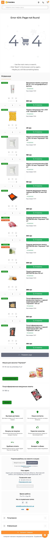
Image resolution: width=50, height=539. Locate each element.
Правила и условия (26, 466)
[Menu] (2, 2)
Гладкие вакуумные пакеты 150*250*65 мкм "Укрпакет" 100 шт (37, 219)
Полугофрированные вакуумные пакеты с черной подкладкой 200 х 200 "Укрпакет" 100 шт (36, 301)
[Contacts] (43, 2)
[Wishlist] (12, 98)
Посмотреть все (10, 379)
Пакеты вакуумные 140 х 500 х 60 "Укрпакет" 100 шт (37, 110)
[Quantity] (12, 105)
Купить (7, 402)
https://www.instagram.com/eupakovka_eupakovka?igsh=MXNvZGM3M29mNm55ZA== (26, 502)
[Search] (3, 7)
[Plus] (20, 105)
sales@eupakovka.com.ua (25, 506)
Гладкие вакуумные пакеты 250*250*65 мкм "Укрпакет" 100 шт (37, 246)
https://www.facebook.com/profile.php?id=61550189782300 (22, 502)
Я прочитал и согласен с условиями (26, 466)
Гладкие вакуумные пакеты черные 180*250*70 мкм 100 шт (36, 192)
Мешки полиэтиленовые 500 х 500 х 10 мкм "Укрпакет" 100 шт (37, 165)
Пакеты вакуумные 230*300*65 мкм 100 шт (34, 272)
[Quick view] (9, 98)
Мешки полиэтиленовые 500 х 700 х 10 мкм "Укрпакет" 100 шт (37, 138)
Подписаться (32, 463)
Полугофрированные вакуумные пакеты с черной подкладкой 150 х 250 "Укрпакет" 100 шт (36, 328)
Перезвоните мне (25, 482)
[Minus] (5, 105)
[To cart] (37, 105)
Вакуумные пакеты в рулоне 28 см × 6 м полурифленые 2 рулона (37, 84)
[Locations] (38, 2)
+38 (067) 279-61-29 (25, 480)
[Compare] (16, 98)
